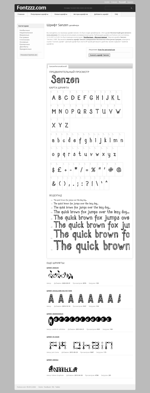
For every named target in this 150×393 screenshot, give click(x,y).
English (107, 2)
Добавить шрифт (101, 14)
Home (40, 387)
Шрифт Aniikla (52, 360)
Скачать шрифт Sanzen (99, 55)
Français (114, 2)
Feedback (47, 387)
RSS (53, 387)
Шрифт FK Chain (53, 337)
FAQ (116, 14)
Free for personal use (106, 50)
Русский (122, 2)
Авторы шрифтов (81, 14)
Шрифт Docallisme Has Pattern (59, 291)
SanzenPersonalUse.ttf (58, 66)
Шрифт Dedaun (53, 268)
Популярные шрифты (39, 14)
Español (130, 2)
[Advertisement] (30, 100)
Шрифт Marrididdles (55, 314)
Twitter (57, 387)
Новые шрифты (61, 14)
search (131, 8)
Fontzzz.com (31, 7)
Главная (21, 14)
